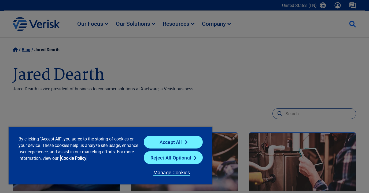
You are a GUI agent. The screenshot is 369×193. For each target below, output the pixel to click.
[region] (110, 155)
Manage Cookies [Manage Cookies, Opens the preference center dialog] (171, 172)
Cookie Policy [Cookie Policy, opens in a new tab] (73, 158)
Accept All (171, 142)
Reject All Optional (170, 157)
